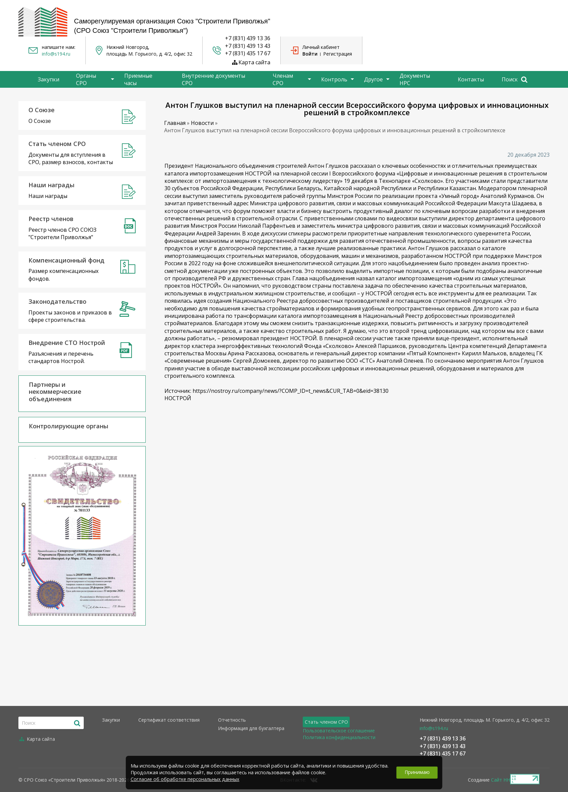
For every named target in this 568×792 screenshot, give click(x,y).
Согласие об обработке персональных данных (185, 779)
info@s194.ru (56, 54)
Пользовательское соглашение (339, 730)
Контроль (334, 79)
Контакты (471, 79)
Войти (309, 54)
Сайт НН (500, 780)
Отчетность (232, 720)
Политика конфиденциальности (339, 737)
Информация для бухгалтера (251, 728)
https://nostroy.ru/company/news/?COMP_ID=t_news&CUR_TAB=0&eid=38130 (290, 390)
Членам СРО (283, 79)
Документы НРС (415, 79)
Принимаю (417, 772)
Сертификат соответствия (169, 720)
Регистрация (337, 54)
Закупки (48, 79)
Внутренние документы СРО (213, 79)
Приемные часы (138, 79)
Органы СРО (86, 79)
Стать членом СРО (326, 722)
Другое (373, 79)
